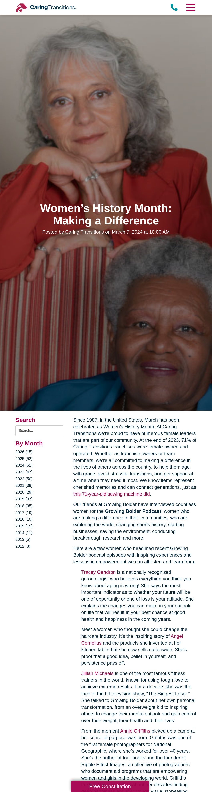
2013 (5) (22, 539)
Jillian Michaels (97, 673)
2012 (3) (22, 546)
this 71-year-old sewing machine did (111, 494)
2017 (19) (24, 512)
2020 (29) (24, 492)
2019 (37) (24, 499)
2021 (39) (24, 485)
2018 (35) (24, 506)
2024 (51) (24, 465)
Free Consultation (110, 786)
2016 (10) (24, 519)
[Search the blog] (39, 430)
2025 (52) (24, 458)
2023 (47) (24, 472)
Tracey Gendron (98, 572)
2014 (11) (24, 532)
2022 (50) (24, 479)
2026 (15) (24, 452)
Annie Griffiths (135, 731)
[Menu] (191, 7)
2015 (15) (24, 526)
